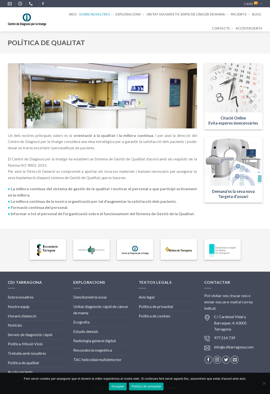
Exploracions (129, 14)
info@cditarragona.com (234, 347)
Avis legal (147, 297)
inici (73, 14)
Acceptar (117, 386)
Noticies (15, 325)
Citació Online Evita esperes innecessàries (233, 120)
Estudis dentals (85, 331)
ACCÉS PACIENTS (249, 28)
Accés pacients (20, 372)
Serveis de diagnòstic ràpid (30, 334)
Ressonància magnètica (92, 350)
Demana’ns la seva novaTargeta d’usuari (233, 194)
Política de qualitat (23, 362)
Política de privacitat (146, 386)
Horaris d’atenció (22, 316)
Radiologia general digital (94, 340)
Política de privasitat (156, 306)
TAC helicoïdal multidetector (97, 359)
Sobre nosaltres (96, 14)
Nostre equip (19, 306)
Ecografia (81, 322)
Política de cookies (154, 316)
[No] (264, 385)
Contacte (222, 28)
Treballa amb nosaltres (27, 353)
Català (253, 3)
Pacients (240, 14)
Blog (256, 14)
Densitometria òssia (89, 297)
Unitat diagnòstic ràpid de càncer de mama (187, 14)
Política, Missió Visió (25, 343)
